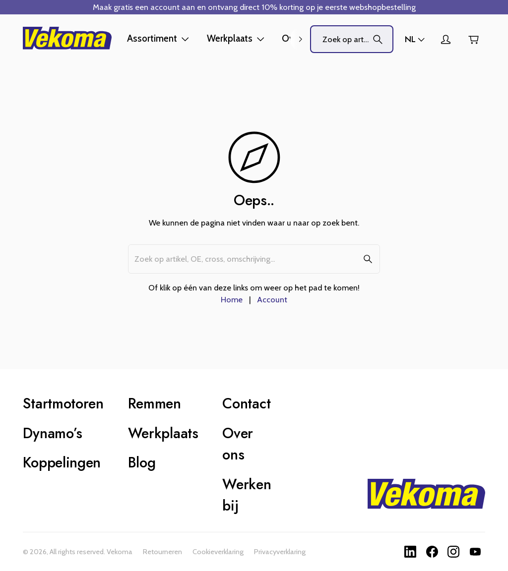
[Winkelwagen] (473, 39)
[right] (300, 39)
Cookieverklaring (218, 551)
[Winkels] (415, 39)
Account (272, 299)
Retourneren (162, 551)
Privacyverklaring (280, 551)
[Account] (445, 39)
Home (232, 299)
